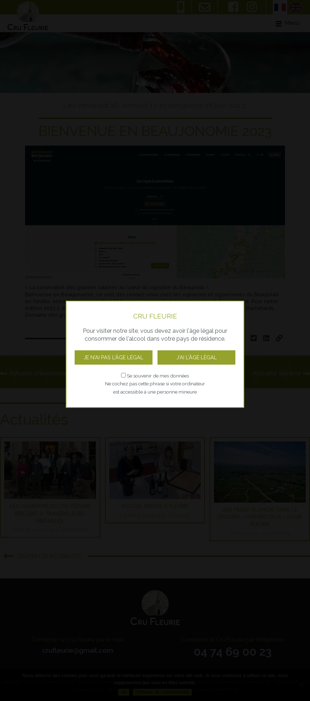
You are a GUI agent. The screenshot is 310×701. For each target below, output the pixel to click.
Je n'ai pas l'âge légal (113, 357)
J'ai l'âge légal (196, 357)
